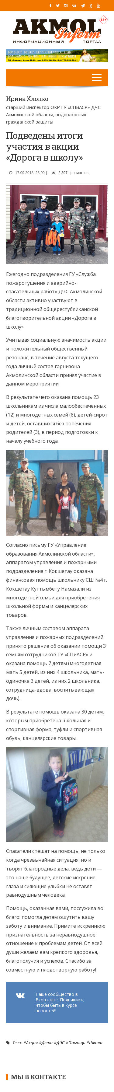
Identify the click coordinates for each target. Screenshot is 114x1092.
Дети (47, 1042)
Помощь (76, 1042)
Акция (32, 1042)
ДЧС (60, 1042)
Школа (95, 1042)
